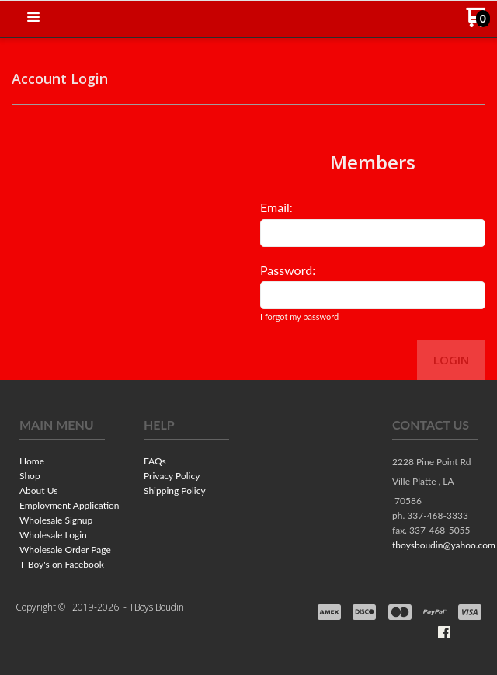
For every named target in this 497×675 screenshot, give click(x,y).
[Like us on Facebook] (444, 632)
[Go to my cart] (478, 23)
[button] (33, 18)
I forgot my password (299, 316)
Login (451, 359)
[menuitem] (62, 462)
